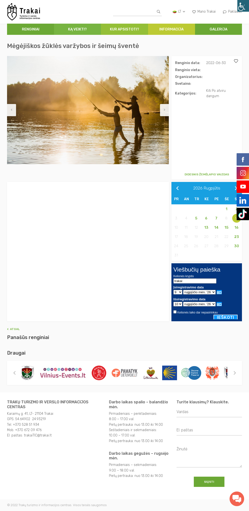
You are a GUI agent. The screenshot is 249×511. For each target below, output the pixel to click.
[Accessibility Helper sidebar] (243, 6)
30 (236, 246)
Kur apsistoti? (124, 29)
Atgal (13, 329)
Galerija (218, 29)
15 (226, 227)
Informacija (171, 29)
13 (206, 227)
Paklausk (232, 11)
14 (216, 227)
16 (236, 227)
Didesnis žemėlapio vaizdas (207, 174)
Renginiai (30, 29)
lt (179, 11)
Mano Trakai (204, 11)
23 (236, 237)
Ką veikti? (77, 29)
